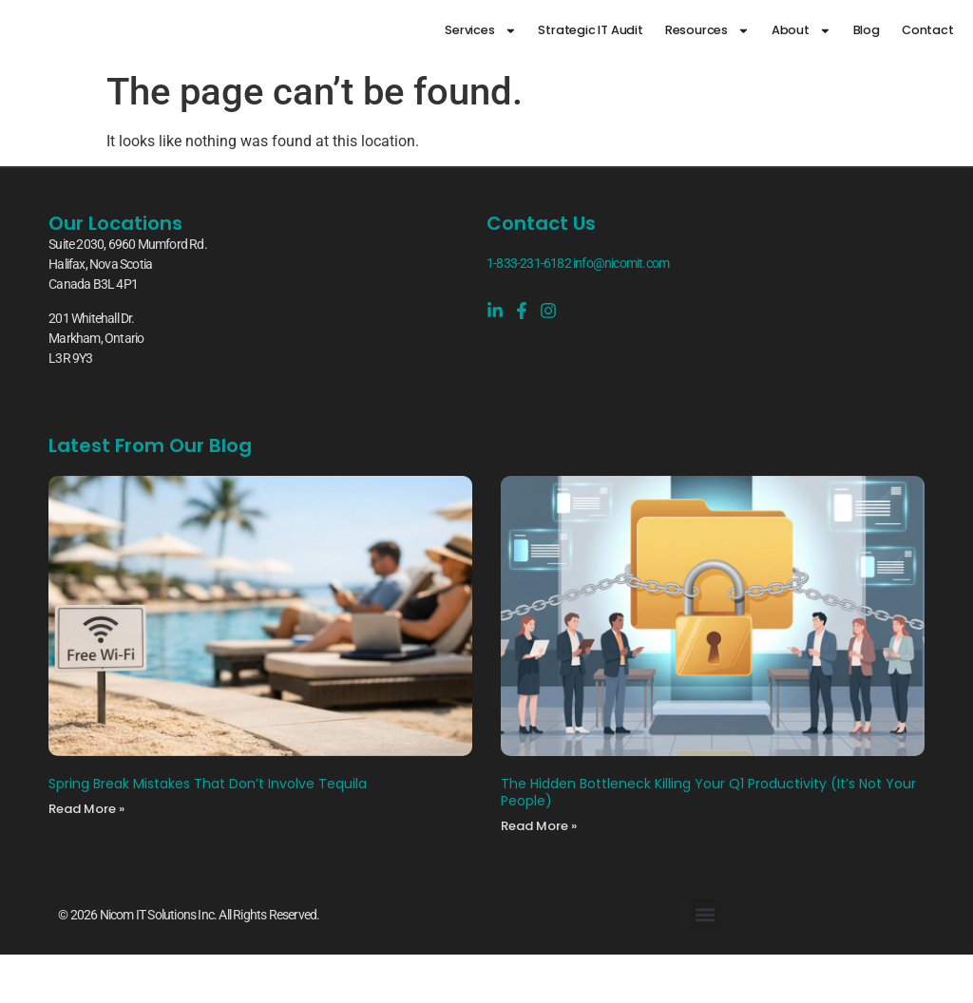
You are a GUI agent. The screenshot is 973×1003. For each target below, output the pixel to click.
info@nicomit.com (621, 263)
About (801, 31)
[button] (705, 915)
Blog (866, 30)
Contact (928, 30)
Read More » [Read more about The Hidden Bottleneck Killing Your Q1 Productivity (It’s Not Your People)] (539, 826)
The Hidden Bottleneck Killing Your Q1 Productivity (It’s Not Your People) (708, 792)
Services (480, 31)
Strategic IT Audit (590, 30)
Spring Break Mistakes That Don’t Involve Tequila (207, 783)
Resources (707, 31)
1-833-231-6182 (528, 263)
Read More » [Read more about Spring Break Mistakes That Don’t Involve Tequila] (86, 809)
